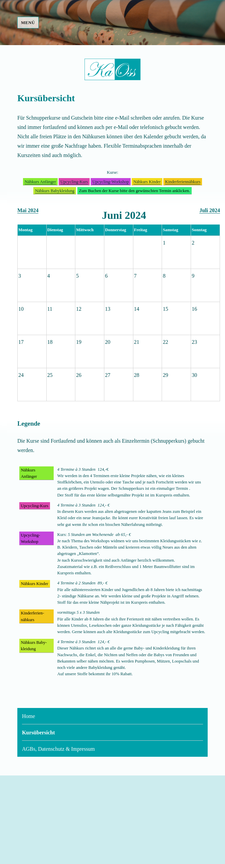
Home (28, 716)
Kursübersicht (38, 732)
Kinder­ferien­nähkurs (182, 181)
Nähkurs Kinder (147, 181)
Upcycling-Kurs (74, 181)
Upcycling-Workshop (110, 181)
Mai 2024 (28, 210)
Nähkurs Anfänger (40, 181)
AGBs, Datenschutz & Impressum (58, 749)
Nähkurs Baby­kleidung (54, 190)
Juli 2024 (209, 210)
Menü (28, 22)
